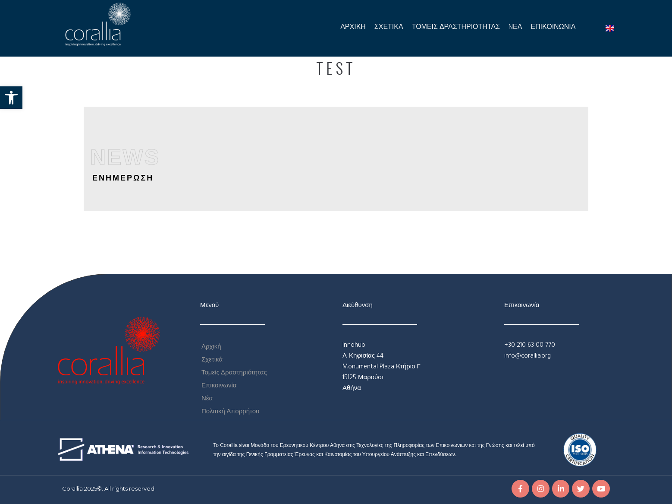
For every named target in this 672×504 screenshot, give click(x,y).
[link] (11, 97)
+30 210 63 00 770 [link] (529, 345)
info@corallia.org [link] (527, 356)
